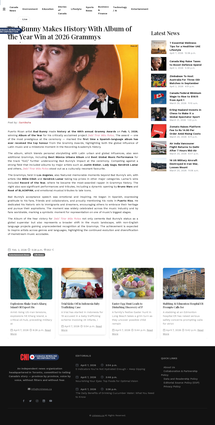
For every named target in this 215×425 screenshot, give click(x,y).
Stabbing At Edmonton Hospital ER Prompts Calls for (183, 305)
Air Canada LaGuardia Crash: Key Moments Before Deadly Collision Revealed (105, 3)
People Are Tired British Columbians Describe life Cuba (175, 3)
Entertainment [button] (197, 9)
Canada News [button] (23, 9)
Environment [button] (44, 9)
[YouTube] (50, 401)
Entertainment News (19, 255)
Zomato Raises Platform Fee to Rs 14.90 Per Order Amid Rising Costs (185, 130)
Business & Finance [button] (149, 9)
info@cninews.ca (41, 389)
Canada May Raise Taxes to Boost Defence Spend (185, 63)
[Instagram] (37, 401)
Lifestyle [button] (106, 9)
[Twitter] (30, 401)
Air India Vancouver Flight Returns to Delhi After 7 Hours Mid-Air (184, 147)
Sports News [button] (124, 9)
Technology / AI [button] (175, 9)
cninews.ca (98, 415)
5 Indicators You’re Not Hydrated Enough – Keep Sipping (110, 369)
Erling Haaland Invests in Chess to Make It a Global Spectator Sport (185, 113)
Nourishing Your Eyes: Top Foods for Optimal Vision (107, 381)
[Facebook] (23, 401)
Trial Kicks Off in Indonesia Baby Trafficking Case (80, 305)
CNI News (39, 255)
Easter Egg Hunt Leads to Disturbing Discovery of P (127, 305)
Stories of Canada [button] (85, 9)
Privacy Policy (172, 386)
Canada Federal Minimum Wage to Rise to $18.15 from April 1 (32, 3)
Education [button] (63, 9)
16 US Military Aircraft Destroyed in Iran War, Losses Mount (184, 164)
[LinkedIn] (43, 401)
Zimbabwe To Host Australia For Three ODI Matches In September (185, 80)
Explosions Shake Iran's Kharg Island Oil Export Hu (28, 305)
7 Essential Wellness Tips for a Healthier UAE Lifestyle (185, 46)
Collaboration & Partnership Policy (179, 373)
